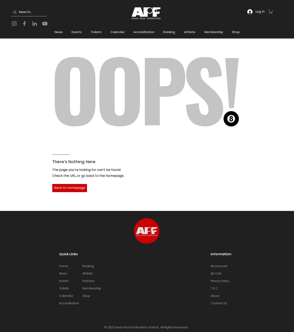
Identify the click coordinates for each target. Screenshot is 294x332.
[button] (270, 11)
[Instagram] (14, 23)
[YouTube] (45, 23)
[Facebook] (24, 23)
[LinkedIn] (34, 23)
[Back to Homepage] (69, 188)
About (215, 296)
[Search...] (28, 12)
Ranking (88, 266)
